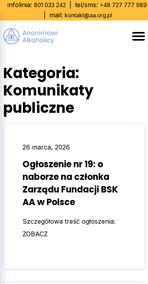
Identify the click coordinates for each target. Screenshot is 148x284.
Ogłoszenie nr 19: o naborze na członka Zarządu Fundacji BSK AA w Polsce (70, 183)
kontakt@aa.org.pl (88, 15)
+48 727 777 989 (123, 5)
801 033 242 (50, 5)
